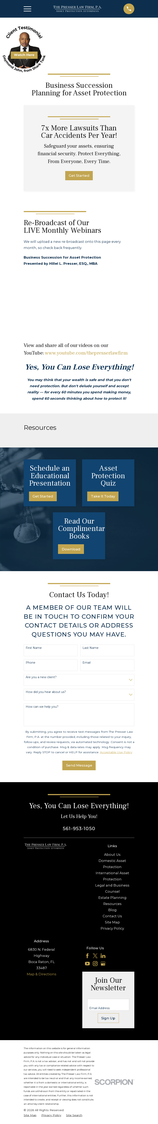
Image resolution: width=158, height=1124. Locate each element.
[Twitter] (95, 955)
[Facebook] (87, 955)
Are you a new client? (41, 677)
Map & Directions (41, 974)
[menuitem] (30, 1115)
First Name (34, 648)
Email (86, 662)
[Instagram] (95, 963)
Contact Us (112, 916)
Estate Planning (112, 898)
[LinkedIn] (103, 955)
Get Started (79, 175)
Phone (30, 662)
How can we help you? (42, 707)
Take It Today (103, 496)
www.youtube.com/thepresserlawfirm (86, 353)
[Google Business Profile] (103, 963)
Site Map (112, 922)
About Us (112, 854)
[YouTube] (87, 963)
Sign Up (108, 1018)
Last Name (90, 648)
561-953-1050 (79, 828)
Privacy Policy (112, 928)
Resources (112, 904)
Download (71, 549)
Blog (112, 910)
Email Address (99, 1008)
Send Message (79, 765)
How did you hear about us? (46, 692)
